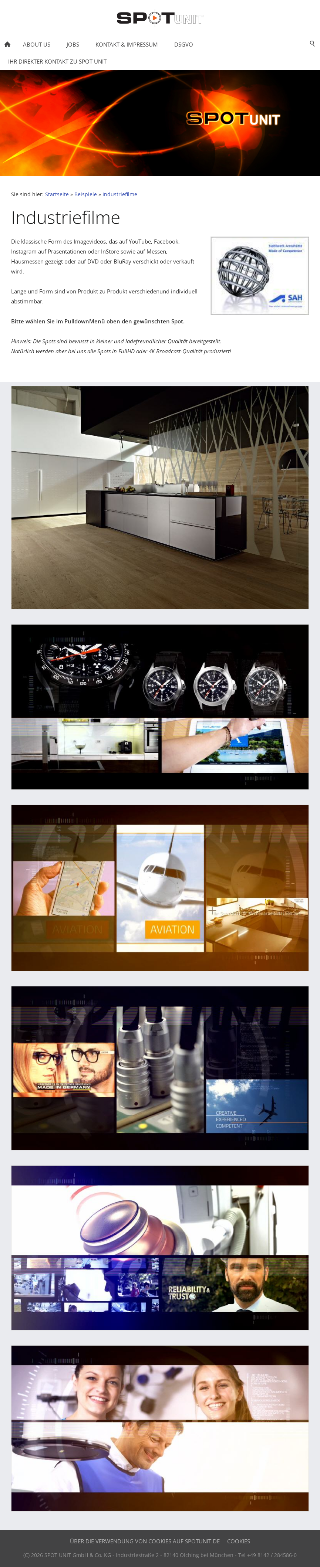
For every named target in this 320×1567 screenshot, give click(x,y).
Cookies (238, 1541)
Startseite (57, 194)
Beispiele (85, 194)
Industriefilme (119, 194)
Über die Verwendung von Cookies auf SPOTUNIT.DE (145, 1541)
